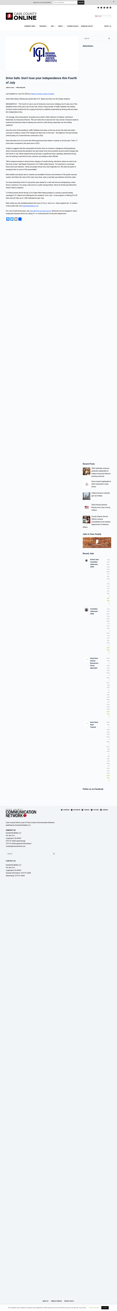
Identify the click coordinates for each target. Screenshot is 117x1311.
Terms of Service (56, 1301)
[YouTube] (107, 7)
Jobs (53, 26)
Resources (44, 26)
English (98, 16)
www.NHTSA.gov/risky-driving (40, 211)
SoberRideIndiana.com (30, 206)
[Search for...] (95, 38)
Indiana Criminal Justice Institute (42, 94)
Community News (31, 26)
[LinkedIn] (110, 7)
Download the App (87, 26)
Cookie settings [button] (94, 1308)
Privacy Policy (69, 1301)
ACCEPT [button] (105, 1307)
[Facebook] (98, 7)
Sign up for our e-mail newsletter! (42, 2)
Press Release (20, 87)
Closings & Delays (72, 26)
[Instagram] (101, 7)
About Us (45, 1301)
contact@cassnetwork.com (15, 846)
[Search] (107, 26)
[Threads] (104, 7)
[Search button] (109, 38)
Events (61, 26)
